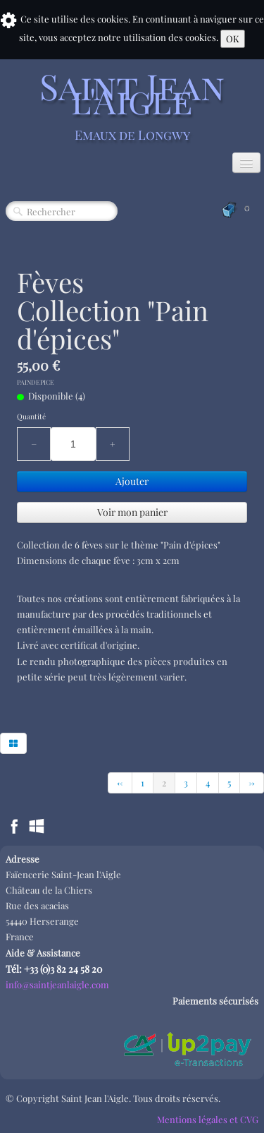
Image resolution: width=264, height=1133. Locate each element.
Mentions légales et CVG (207, 1119)
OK (232, 38)
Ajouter (132, 481)
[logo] (132, 105)
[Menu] (246, 162)
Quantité (31, 416)
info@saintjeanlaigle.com (57, 984)
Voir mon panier (132, 512)
